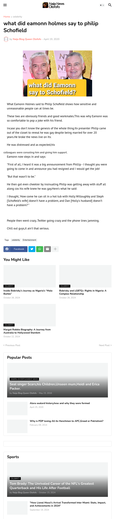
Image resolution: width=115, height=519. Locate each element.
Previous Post (12, 345)
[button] (5, 5)
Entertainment (29, 240)
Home (6, 17)
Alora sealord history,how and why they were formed (60, 403)
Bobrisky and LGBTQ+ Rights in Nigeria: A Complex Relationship (83, 292)
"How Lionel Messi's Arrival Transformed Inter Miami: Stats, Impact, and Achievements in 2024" (68, 504)
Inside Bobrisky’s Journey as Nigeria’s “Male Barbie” (27, 292)
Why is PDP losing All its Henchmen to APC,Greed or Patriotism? (66, 421)
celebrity (17, 17)
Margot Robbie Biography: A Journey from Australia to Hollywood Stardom (27, 331)
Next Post (104, 345)
